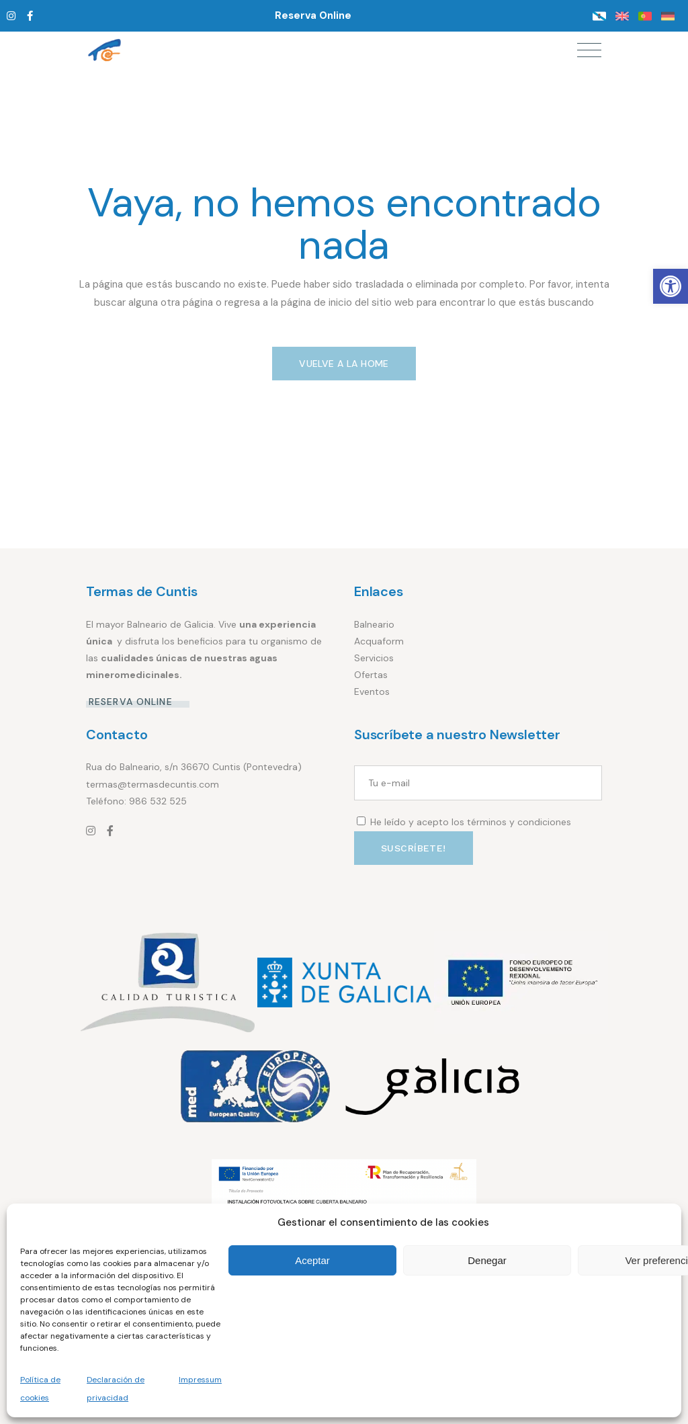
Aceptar (312, 1260)
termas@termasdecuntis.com (152, 784)
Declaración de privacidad (115, 1388)
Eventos (372, 691)
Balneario (374, 624)
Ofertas (371, 675)
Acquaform (379, 641)
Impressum (200, 1379)
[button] (670, 286)
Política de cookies (40, 1388)
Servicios (374, 658)
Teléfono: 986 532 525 (136, 801)
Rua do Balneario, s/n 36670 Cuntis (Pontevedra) (194, 767)
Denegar (487, 1260)
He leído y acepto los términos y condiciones (470, 822)
